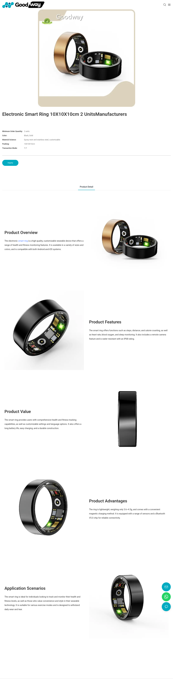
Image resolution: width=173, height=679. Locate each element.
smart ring (23, 241)
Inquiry (10, 163)
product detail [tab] (86, 187)
